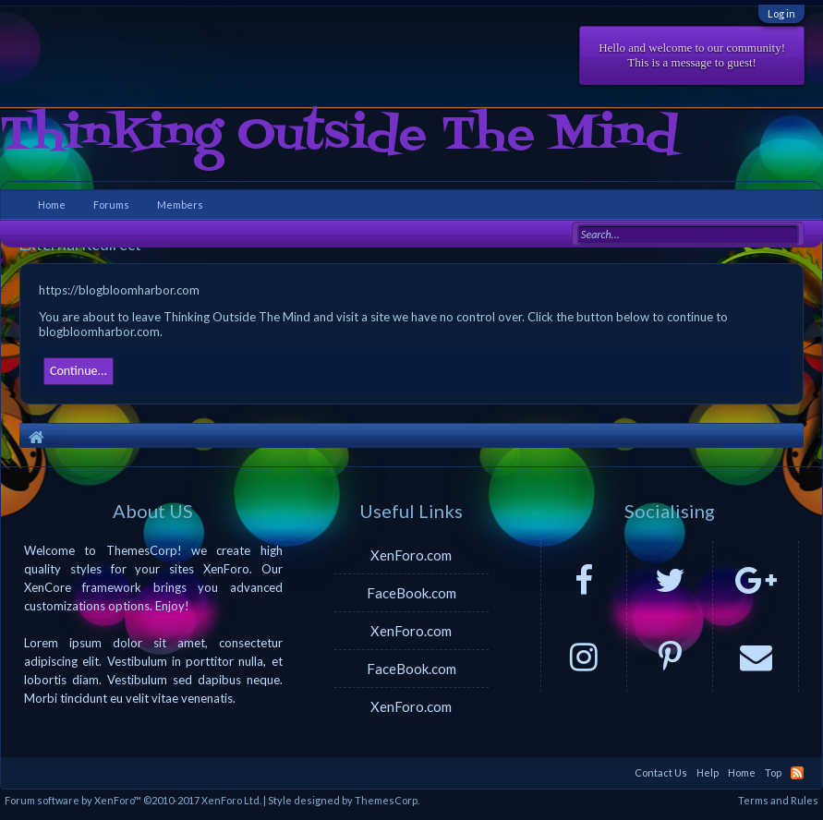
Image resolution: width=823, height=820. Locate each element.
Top (773, 772)
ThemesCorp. (387, 800)
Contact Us (661, 772)
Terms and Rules (778, 800)
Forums (111, 205)
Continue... (78, 371)
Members (180, 205)
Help (707, 772)
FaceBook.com (411, 593)
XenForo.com (411, 555)
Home (52, 205)
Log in (781, 13)
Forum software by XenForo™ (133, 800)
